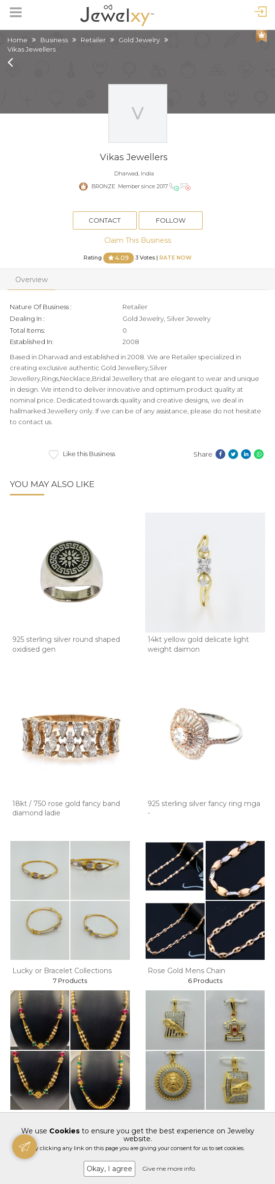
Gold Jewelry (139, 40)
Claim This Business (137, 240)
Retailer (93, 40)
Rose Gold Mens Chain (186, 970)
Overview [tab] (31, 279)
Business (54, 40)
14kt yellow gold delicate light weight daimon (198, 644)
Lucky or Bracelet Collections (62, 970)
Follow (170, 220)
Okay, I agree (109, 1168)
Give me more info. (169, 1168)
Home (17, 40)
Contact (105, 220)
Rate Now (175, 257)
